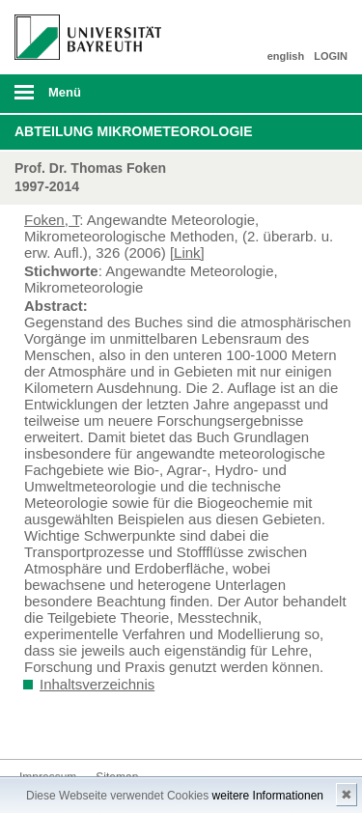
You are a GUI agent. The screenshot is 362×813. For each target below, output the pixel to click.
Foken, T (51, 219)
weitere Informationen (267, 795)
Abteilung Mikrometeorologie (133, 131)
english (286, 56)
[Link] (187, 252)
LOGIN (331, 56)
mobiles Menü (80, 98)
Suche (315, 93)
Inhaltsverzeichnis (97, 684)
